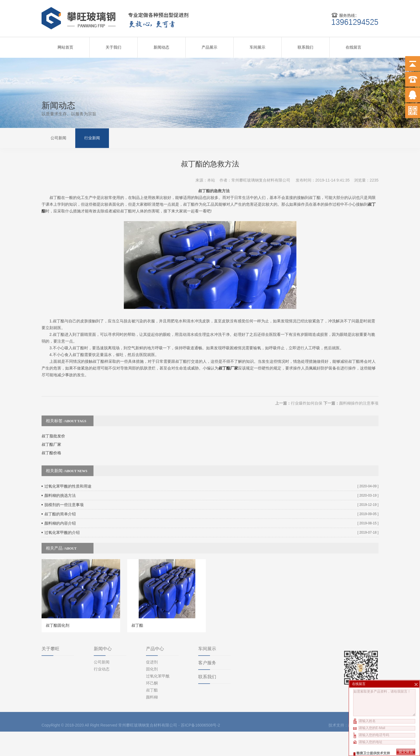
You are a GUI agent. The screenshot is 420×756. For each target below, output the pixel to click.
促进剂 (152, 639)
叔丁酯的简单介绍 (60, 495)
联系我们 (305, 45)
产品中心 (155, 626)
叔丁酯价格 (51, 434)
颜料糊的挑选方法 (60, 476)
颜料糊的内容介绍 (60, 504)
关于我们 (113, 45)
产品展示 (209, 45)
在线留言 (353, 45)
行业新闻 (92, 137)
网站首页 (65, 45)
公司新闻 (58, 137)
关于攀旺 (51, 626)
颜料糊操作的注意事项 (358, 384)
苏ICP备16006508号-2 (200, 702)
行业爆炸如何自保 (306, 384)
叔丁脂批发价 (53, 417)
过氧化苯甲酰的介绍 (62, 513)
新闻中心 (103, 626)
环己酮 (152, 660)
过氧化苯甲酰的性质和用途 (68, 467)
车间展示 (257, 45)
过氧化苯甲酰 (158, 653)
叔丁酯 (152, 667)
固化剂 (152, 646)
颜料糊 (152, 674)
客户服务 (207, 640)
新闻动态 (161, 45)
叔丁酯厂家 (228, 349)
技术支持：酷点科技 (346, 702)
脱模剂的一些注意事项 (64, 486)
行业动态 (101, 646)
